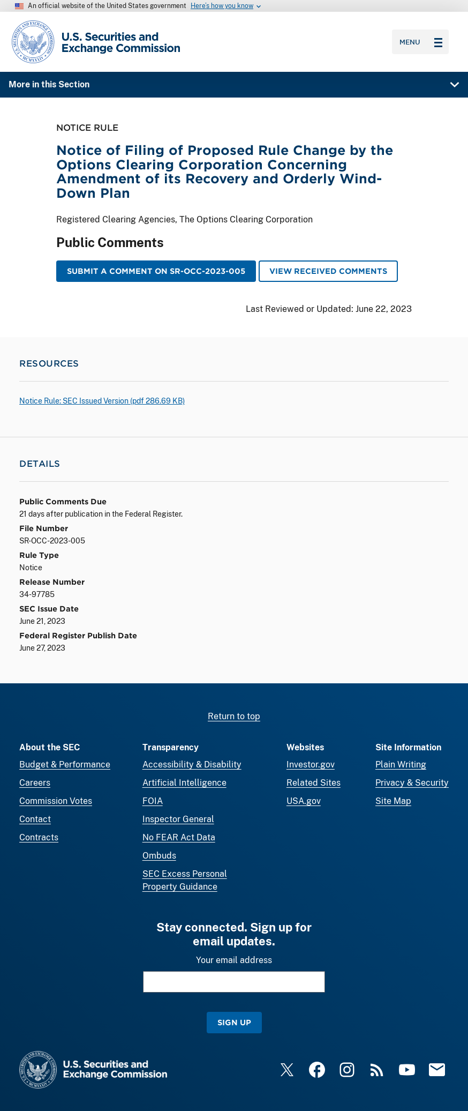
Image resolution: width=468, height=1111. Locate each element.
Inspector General (178, 819)
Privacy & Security (412, 783)
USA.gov (303, 801)
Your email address (234, 960)
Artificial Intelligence (184, 783)
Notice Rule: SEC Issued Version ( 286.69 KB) (102, 401)
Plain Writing (400, 764)
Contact (35, 819)
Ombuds (159, 856)
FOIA (152, 801)
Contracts (38, 837)
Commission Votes (55, 801)
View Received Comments (328, 270)
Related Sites (313, 783)
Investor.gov (310, 764)
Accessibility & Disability (191, 764)
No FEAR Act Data (178, 837)
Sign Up (234, 1022)
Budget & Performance (64, 764)
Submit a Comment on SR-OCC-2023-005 (156, 270)
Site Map (393, 801)
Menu (420, 42)
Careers (34, 783)
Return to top (234, 716)
